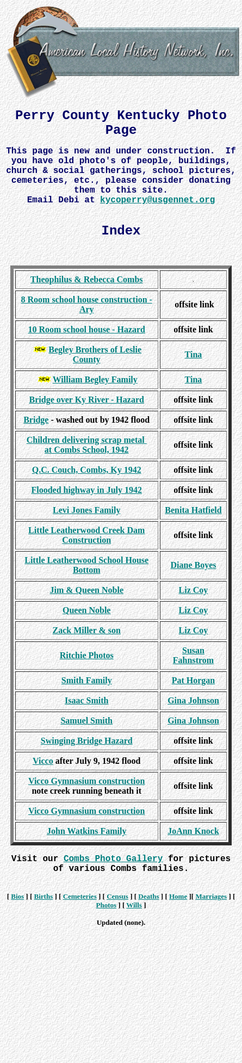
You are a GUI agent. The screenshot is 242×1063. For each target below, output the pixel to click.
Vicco (43, 760)
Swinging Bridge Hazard (87, 740)
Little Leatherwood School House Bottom (86, 564)
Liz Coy (193, 590)
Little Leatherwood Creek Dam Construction (86, 535)
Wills (134, 905)
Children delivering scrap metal (87, 439)
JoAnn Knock (193, 831)
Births (43, 896)
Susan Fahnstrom (193, 655)
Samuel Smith (86, 720)
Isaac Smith (86, 700)
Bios (17, 896)
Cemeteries (80, 896)
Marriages (211, 896)
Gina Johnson (193, 700)
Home (178, 896)
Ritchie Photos (87, 655)
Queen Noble (86, 610)
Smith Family (86, 680)
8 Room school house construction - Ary (86, 304)
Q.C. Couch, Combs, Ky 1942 (86, 469)
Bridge (35, 419)
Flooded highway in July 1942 (86, 490)
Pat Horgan (193, 680)
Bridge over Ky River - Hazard (86, 399)
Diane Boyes (193, 565)
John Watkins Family (86, 831)
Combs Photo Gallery (113, 859)
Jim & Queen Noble (86, 590)
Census (117, 896)
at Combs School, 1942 (87, 449)
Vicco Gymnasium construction (86, 781)
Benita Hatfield (193, 510)
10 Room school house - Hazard (86, 329)
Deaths (148, 896)
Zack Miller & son (86, 630)
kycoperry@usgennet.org (157, 200)
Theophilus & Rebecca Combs (86, 279)
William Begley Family (95, 379)
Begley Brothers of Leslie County (94, 354)
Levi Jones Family (86, 510)
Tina (193, 354)
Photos (106, 905)
